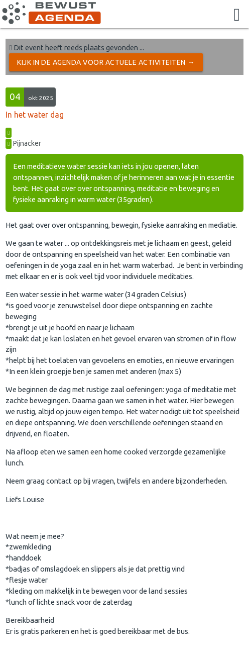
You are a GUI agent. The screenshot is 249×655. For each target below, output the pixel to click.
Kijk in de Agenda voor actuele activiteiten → (106, 62)
